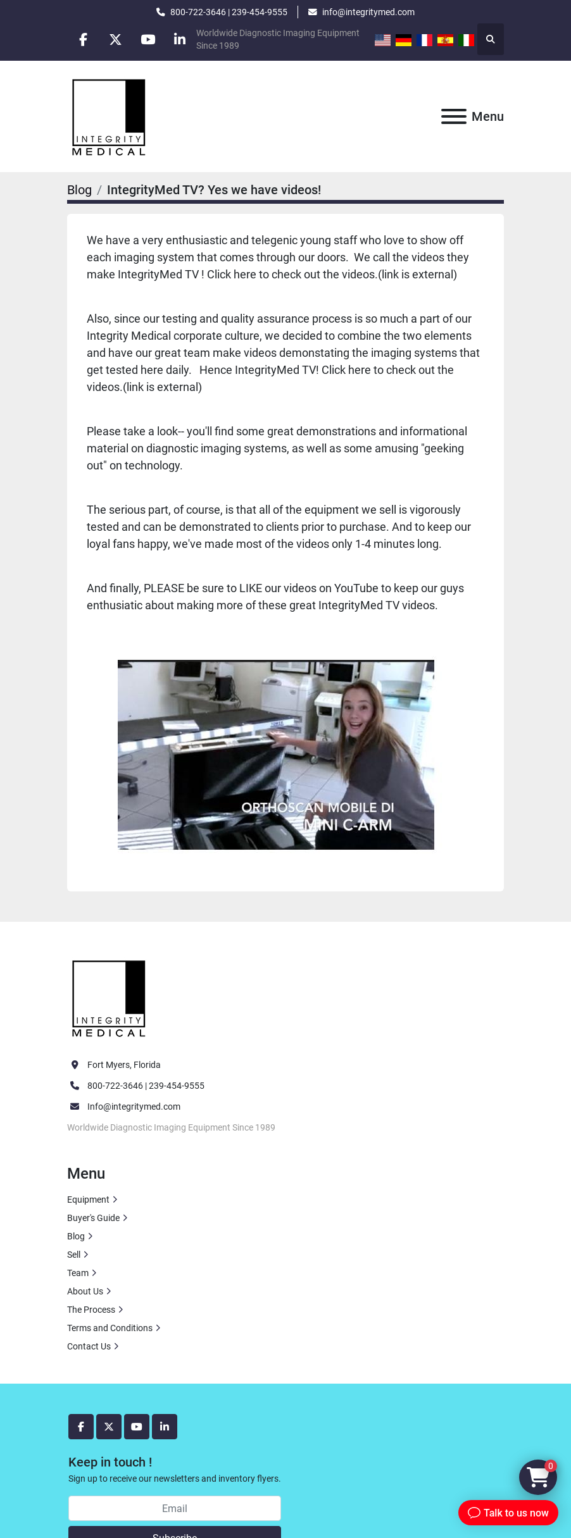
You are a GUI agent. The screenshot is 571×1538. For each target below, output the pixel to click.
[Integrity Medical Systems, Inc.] (109, 997)
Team (78, 1273)
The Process (91, 1310)
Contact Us (89, 1346)
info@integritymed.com (368, 12)
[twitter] (115, 39)
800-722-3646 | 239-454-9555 (228, 12)
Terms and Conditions (110, 1328)
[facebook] (83, 39)
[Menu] (454, 116)
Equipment (88, 1199)
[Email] (174, 1508)
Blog (79, 189)
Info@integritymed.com (133, 1106)
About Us (85, 1291)
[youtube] (147, 39)
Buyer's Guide (93, 1218)
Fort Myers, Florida (124, 1065)
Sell (73, 1255)
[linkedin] (180, 39)
